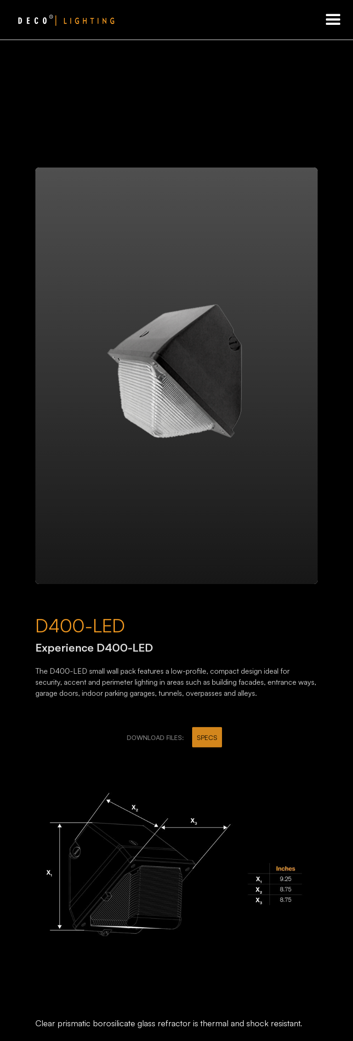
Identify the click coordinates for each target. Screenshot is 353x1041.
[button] (333, 20)
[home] (57, 20)
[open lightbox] (176, 376)
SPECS (207, 741)
